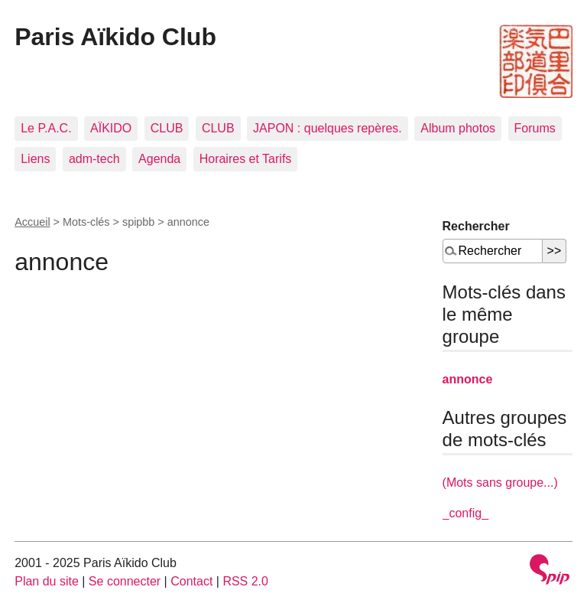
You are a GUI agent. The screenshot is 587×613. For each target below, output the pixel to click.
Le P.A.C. (46, 128)
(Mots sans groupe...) (500, 482)
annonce (468, 379)
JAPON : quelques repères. (327, 128)
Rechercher (476, 226)
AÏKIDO (110, 128)
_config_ (466, 513)
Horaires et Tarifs (245, 158)
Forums (535, 128)
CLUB (167, 128)
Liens (35, 158)
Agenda (159, 158)
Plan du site (47, 581)
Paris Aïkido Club (115, 37)
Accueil (32, 222)
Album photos (457, 128)
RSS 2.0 (245, 581)
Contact (191, 581)
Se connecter (125, 581)
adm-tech (94, 158)
